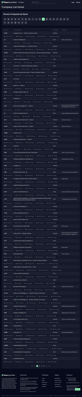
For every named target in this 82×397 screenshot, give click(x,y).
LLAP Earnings (30, 276)
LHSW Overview (9, 56)
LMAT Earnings (31, 309)
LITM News (19, 216)
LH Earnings (27, 43)
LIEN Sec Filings (52, 95)
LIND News (19, 162)
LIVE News (19, 229)
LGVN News (20, 36)
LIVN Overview (8, 237)
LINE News (19, 169)
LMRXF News (21, 348)
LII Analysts (37, 116)
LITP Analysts (40, 222)
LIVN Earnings (30, 237)
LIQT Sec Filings (53, 195)
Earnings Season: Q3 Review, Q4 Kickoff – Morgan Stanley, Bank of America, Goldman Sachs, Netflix (29, 384)
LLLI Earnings (29, 283)
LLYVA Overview (9, 296)
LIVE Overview (8, 229)
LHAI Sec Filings (53, 49)
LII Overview (8, 116)
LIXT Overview (8, 244)
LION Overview (8, 182)
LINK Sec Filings (52, 175)
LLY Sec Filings (50, 289)
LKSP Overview (9, 263)
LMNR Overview (9, 335)
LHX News (19, 62)
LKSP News (20, 263)
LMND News (20, 329)
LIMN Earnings (30, 142)
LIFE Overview (8, 110)
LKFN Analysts (41, 250)
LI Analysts (36, 69)
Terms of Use (58, 382)
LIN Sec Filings (49, 149)
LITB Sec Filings (52, 203)
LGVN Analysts (43, 36)
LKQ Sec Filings (51, 257)
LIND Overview (8, 162)
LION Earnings (30, 182)
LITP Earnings (29, 222)
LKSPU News (21, 270)
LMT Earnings (29, 355)
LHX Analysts (40, 62)
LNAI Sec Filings (53, 361)
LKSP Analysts (42, 263)
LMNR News (20, 335)
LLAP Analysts (41, 276)
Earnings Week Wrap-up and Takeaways (28, 381)
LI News (17, 69)
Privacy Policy (58, 380)
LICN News (19, 75)
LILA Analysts (40, 123)
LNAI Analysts (41, 361)
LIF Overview (8, 102)
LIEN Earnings (29, 95)
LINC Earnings (30, 155)
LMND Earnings (31, 329)
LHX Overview (8, 62)
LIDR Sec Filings (53, 88)
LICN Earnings (30, 75)
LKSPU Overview (9, 270)
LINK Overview (8, 175)
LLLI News (19, 283)
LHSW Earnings (32, 56)
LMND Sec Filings (56, 329)
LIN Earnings (28, 149)
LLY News (18, 289)
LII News (18, 116)
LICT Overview (8, 82)
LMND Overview (9, 329)
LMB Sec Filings (52, 316)
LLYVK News (21, 303)
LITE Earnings (29, 209)
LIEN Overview (8, 95)
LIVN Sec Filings (53, 237)
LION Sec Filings (53, 182)
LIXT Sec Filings (52, 244)
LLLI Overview (8, 283)
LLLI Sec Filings (51, 283)
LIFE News (19, 110)
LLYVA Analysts (44, 296)
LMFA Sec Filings (55, 322)
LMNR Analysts (43, 335)
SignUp (78, 2)
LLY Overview (8, 289)
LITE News (19, 209)
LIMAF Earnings (31, 136)
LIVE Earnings (29, 229)
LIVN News (19, 237)
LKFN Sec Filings (54, 250)
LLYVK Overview (9, 303)
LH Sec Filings (48, 43)
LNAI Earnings (30, 361)
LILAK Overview (9, 129)
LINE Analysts (41, 169)
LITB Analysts (40, 203)
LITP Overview (8, 222)
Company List (58, 386)
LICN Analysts (41, 75)
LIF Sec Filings (49, 102)
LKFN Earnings (30, 250)
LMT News (19, 355)
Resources (44, 382)
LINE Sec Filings (52, 169)
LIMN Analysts (41, 142)
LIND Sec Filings (53, 162)
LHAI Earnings (30, 49)
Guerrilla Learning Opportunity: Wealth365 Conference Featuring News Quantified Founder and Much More (29, 388)
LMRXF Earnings (32, 348)
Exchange (55, 30)
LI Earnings (26, 69)
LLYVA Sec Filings (56, 296)
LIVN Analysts (41, 237)
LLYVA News (21, 296)
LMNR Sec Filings (55, 335)
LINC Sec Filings (53, 155)
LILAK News (20, 129)
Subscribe (78, 389)
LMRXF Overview (9, 348)
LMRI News (19, 342)
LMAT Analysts (43, 309)
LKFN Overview (8, 250)
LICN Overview (8, 75)
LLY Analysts (39, 289)
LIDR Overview (8, 88)
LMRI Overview (8, 342)
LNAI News (19, 361)
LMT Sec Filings (52, 355)
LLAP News (19, 276)
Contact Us (57, 384)
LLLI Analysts (40, 283)
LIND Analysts (41, 162)
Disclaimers (57, 378)
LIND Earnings (30, 162)
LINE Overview (8, 169)
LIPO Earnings (30, 188)
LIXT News (19, 244)
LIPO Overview (8, 188)
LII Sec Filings (48, 116)
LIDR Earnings (30, 88)
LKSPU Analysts (44, 270)
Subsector (64, 30)
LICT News (19, 82)
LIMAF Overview (9, 136)
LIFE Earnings (29, 110)
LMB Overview (8, 316)
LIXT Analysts (40, 244)
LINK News (19, 175)
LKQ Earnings (29, 257)
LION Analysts (41, 182)
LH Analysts (38, 43)
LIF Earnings (28, 102)
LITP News (19, 222)
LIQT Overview (8, 195)
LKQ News (19, 257)
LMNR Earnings (31, 335)
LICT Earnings (30, 82)
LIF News (18, 102)
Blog (43, 380)
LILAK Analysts (42, 129)
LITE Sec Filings (52, 209)
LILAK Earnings (31, 129)
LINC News (19, 155)
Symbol (6, 30)
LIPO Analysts (41, 188)
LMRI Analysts (41, 342)
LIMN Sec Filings (54, 142)
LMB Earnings (29, 316)
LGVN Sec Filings (55, 36)
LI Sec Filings (47, 69)
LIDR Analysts (41, 88)
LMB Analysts (41, 316)
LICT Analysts (41, 82)
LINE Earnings (29, 169)
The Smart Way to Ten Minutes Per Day (28, 391)
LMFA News (20, 322)
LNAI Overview (8, 361)
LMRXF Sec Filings (57, 348)
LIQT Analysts (41, 195)
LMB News (19, 316)
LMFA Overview (9, 322)
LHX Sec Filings (51, 62)
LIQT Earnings (30, 195)
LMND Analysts (43, 329)
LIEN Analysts (41, 95)
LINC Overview (8, 155)
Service (44, 386)
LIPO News (19, 188)
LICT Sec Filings (53, 82)
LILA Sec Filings (52, 123)
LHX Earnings (29, 62)
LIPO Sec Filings (53, 188)
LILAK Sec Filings (55, 129)
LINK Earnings (29, 175)
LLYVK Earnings (32, 303)
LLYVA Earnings (32, 296)
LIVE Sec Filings (52, 229)
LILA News (19, 123)
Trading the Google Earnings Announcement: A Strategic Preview (29, 379)
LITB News (19, 203)
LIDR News (19, 88)
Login (72, 2)
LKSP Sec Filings (54, 263)
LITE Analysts (40, 209)
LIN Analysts (39, 149)
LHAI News (19, 49)
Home (43, 378)
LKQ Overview (8, 257)
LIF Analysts (38, 102)
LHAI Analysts (41, 49)
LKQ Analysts (40, 257)
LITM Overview (8, 216)
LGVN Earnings (31, 36)
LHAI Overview (8, 49)
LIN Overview (8, 149)
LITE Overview (8, 209)
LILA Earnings (29, 123)
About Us (44, 384)
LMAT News (20, 309)
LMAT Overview (9, 309)
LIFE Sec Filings (52, 110)
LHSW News (21, 56)
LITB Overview (8, 203)
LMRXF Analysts (45, 348)
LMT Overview (8, 355)
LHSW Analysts (44, 56)
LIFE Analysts (40, 110)
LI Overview (8, 69)
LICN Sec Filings (53, 75)
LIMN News (19, 142)
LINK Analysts (41, 175)
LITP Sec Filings (52, 222)
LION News (19, 182)
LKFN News (19, 250)
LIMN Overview (8, 142)
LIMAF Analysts (43, 136)
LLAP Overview (8, 276)
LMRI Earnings (30, 342)
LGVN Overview (9, 36)
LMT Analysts (41, 355)
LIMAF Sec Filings (56, 136)
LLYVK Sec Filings (56, 303)
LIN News (18, 149)
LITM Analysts (41, 216)
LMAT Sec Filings (55, 309)
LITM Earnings (30, 216)
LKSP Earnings (30, 263)
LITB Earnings (29, 203)
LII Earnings (27, 116)
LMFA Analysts (42, 322)
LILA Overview (8, 123)
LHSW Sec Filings (56, 56)
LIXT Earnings (29, 244)
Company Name (17, 30)
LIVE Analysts (41, 229)
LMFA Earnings (30, 322)
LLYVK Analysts (44, 303)
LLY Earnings (29, 289)
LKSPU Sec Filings (57, 270)
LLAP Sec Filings (54, 276)
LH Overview (8, 43)
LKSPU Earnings (32, 270)
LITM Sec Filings (53, 216)
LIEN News (19, 95)
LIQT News (19, 195)
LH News (18, 43)
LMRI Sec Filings (53, 342)
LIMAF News (20, 136)
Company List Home (13, 7)
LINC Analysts (41, 155)
